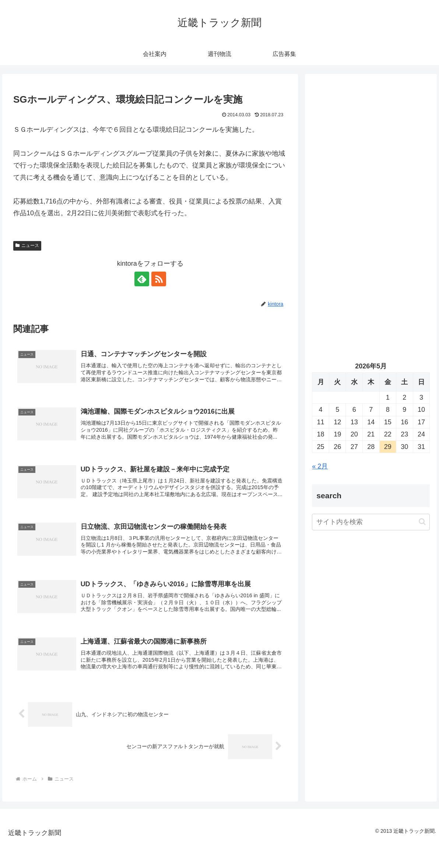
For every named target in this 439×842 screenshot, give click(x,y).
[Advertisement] (371, 151)
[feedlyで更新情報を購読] (141, 279)
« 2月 (320, 466)
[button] (422, 521)
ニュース (27, 245)
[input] (371, 522)
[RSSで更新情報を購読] (158, 279)
